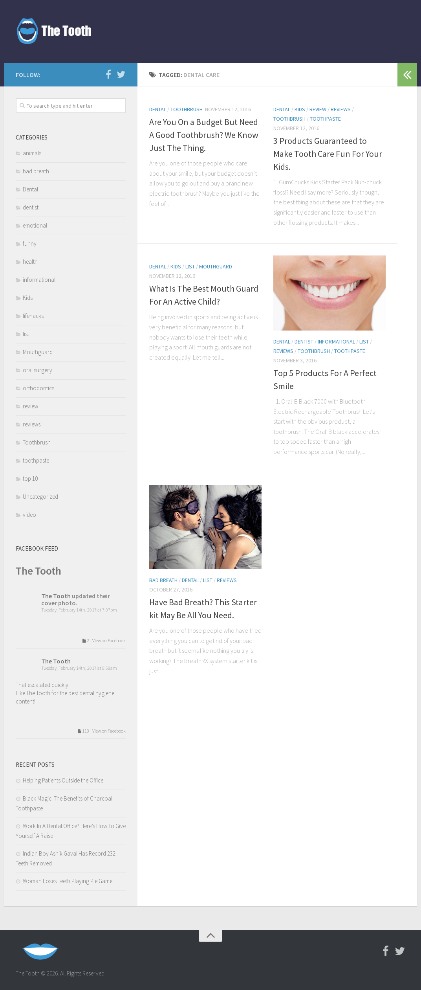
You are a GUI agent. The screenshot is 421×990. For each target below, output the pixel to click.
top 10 (30, 478)
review (317, 109)
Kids (300, 109)
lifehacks (33, 316)
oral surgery (37, 370)
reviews (341, 109)
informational (336, 341)
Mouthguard (215, 266)
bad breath (163, 580)
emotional (35, 225)
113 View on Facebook (100, 731)
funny (30, 243)
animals (32, 153)
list (190, 266)
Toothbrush (186, 109)
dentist (304, 341)
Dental (157, 109)
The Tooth (38, 570)
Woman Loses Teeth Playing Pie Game (67, 881)
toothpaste (325, 118)
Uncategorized (40, 496)
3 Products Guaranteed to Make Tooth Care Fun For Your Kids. (327, 153)
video (29, 514)
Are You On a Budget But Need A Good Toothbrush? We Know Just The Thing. (203, 134)
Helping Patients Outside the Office (63, 780)
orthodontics (38, 388)
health (30, 261)
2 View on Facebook (103, 640)
